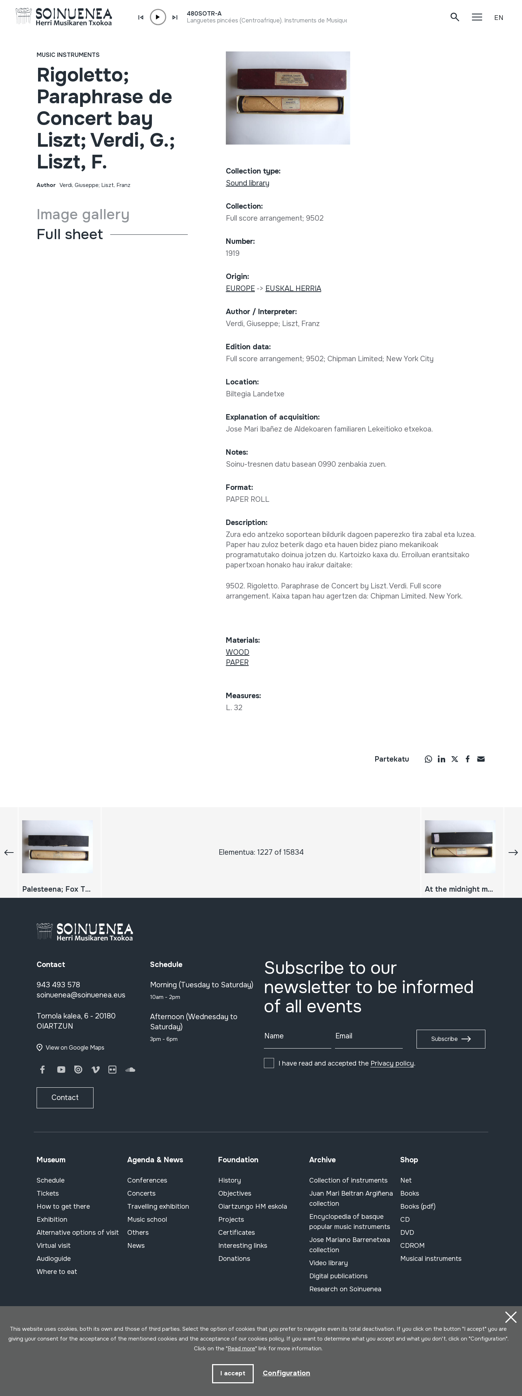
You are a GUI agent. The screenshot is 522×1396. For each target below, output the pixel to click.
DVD (407, 1233)
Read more (241, 1347)
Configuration (286, 1373)
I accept (232, 1373)
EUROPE (240, 288)
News (136, 1246)
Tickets (48, 1193)
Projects (231, 1220)
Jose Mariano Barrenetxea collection (349, 1245)
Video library (328, 1263)
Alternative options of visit (78, 1233)
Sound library (247, 183)
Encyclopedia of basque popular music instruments (349, 1222)
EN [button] (499, 18)
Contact (65, 1097)
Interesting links (242, 1246)
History (229, 1180)
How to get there (63, 1206)
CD (405, 1220)
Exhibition (52, 1220)
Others (138, 1233)
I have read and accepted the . (346, 1063)
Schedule (51, 1180)
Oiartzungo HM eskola (252, 1206)
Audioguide (54, 1259)
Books (409, 1193)
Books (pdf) (418, 1206)
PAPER (237, 662)
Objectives (234, 1193)
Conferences (147, 1180)
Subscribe (444, 1039)
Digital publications (338, 1276)
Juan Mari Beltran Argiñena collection (351, 1198)
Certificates (236, 1233)
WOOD (237, 652)
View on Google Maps (75, 1047)
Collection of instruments (348, 1180)
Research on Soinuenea (345, 1289)
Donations (234, 1259)
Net (406, 1180)
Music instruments (68, 55)
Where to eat (57, 1272)
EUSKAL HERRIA (293, 288)
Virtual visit (54, 1246)
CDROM (412, 1246)
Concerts (141, 1193)
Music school (147, 1220)
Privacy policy (392, 1063)
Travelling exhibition (158, 1206)
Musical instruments (430, 1259)
